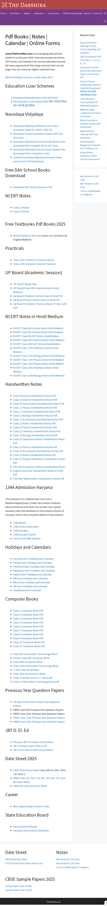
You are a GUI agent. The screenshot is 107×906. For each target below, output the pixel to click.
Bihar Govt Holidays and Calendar (31, 582)
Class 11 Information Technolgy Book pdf (36, 681)
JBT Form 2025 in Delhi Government (33, 749)
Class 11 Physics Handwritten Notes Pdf (35, 407)
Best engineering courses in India (31, 806)
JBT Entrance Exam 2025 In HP (30, 746)
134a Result (19, 522)
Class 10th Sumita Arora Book (29, 673)
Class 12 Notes (21, 211)
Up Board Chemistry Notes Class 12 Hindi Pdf (38, 296)
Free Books (16, 13)
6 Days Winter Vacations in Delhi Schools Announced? (90, 156)
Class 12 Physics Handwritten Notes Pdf (35, 427)
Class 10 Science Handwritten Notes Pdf (35, 399)
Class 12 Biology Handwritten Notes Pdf (35, 435)
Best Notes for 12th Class (68, 863)
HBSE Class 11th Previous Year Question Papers (39, 717)
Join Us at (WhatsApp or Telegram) (72, 867)
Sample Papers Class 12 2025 (18, 890)
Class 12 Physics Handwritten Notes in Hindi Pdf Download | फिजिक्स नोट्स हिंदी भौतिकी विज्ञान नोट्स (90, 88)
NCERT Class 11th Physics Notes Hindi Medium (38, 359)
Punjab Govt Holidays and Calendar (32, 562)
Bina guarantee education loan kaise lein (35, 97)
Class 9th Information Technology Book (35, 654)
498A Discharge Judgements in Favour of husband (90, 113)
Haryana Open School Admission (31, 830)
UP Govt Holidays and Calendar (30, 586)
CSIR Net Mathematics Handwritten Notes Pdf (38, 478)
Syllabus (29, 13)
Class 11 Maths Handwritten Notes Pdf (34, 423)
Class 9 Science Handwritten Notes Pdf (34, 395)
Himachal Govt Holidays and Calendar (34, 566)
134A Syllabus (20, 530)
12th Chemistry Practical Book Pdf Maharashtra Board (89, 102)
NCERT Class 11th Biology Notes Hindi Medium (39, 355)
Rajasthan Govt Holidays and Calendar (34, 570)
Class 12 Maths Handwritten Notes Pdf (34, 455)
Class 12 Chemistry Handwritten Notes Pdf (36, 431)
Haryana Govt (55, 13)
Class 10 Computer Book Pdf (29, 642)
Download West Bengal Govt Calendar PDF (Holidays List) (90, 145)
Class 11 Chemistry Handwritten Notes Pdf (36, 411)
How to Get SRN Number (27, 538)
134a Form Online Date (25, 526)
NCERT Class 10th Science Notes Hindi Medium (38, 340)
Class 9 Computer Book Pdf (28, 638)
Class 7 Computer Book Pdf (28, 630)
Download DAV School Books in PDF (33, 187)
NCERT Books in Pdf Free (27, 235)
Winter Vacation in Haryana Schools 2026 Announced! (90, 123)
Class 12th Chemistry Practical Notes (33, 260)
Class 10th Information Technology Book (35, 665)
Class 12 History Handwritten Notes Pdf (35, 447)
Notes (5, 13)
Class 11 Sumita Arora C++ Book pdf (32, 677)
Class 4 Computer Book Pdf (28, 622)
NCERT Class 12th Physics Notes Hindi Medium (38, 363)
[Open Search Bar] (105, 21)
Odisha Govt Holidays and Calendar (32, 574)
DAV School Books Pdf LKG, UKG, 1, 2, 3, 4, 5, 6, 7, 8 (90, 60)
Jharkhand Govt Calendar (27, 590)
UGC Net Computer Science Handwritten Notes (39, 466)
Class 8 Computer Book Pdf (28, 634)
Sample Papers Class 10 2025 (18, 886)
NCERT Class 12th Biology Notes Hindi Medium (39, 375)
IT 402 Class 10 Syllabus (26, 669)
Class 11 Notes (21, 207)
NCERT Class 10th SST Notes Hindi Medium (36, 344)
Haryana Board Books (25, 826)
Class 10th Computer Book (28, 662)
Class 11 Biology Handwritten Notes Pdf (35, 415)
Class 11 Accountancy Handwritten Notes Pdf (38, 419)
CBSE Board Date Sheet (26, 770)
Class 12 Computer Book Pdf (29, 646)
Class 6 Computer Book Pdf (28, 626)
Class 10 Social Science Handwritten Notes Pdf (38, 403)
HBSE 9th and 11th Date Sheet (30, 786)
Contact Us (97, 13)
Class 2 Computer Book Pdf (28, 614)
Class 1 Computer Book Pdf (28, 610)
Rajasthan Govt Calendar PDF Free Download (89, 134)
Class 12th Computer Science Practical (34, 263)
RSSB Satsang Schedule (73, 13)
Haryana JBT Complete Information (33, 742)
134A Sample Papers (24, 534)
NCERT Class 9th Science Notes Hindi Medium (38, 332)
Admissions (41, 13)
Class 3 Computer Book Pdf (28, 618)
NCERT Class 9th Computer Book (31, 658)
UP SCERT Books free (25, 284)
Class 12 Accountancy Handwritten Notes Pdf (38, 451)
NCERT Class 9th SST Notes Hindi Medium (36, 336)
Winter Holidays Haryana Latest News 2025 (29, 77)
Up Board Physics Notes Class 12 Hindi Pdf (36, 300)
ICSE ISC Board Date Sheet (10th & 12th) (24, 863)
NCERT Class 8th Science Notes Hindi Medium (38, 328)
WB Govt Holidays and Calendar (30, 578)
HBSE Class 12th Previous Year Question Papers (39, 721)
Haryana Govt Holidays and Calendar (33, 558)
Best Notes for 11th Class (68, 859)
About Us (88, 13)
